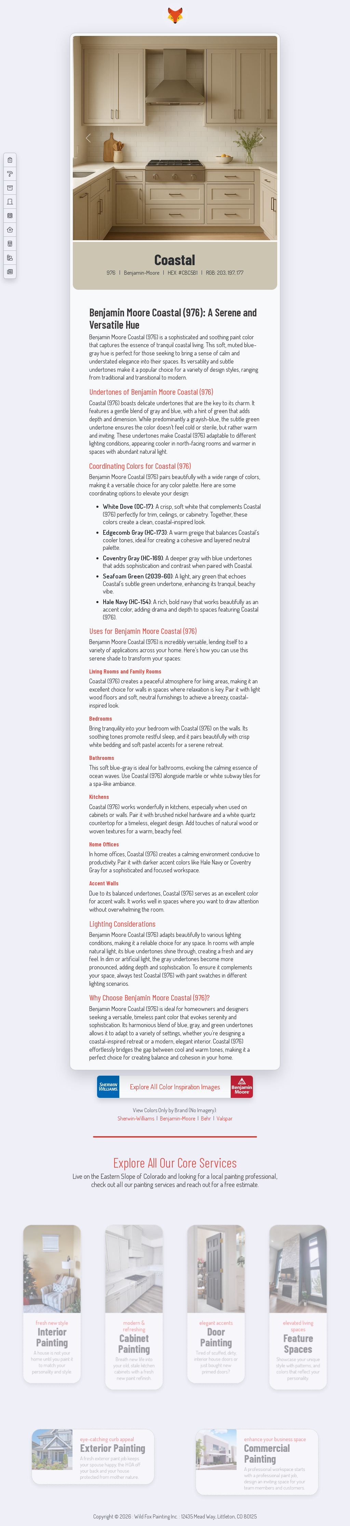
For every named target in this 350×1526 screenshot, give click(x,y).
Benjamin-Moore (177, 1118)
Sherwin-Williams (136, 1118)
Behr (206, 1118)
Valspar (224, 1118)
